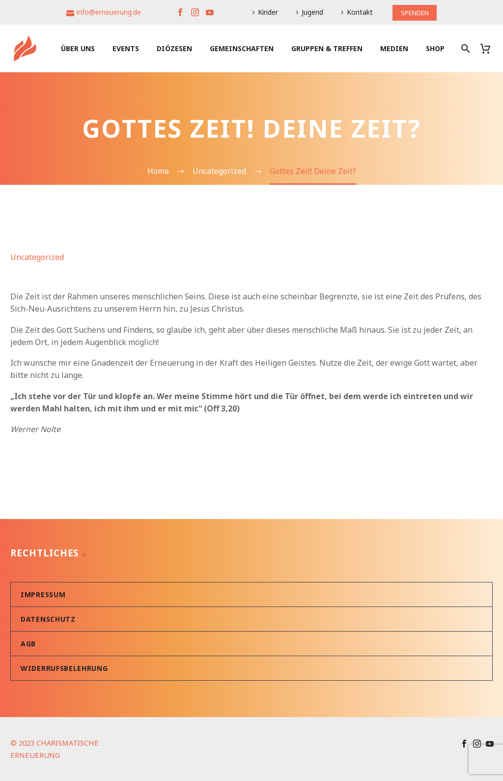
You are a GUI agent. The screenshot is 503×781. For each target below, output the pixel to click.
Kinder (266, 12)
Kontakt (358, 12)
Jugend (310, 12)
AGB (28, 643)
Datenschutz (48, 619)
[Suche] (464, 48)
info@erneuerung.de (107, 12)
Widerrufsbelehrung (64, 668)
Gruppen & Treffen (327, 48)
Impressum (43, 594)
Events (125, 48)
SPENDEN (414, 12)
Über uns (78, 48)
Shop (435, 48)
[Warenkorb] (489, 48)
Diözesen (174, 48)
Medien (394, 48)
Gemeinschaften (242, 48)
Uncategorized (37, 257)
